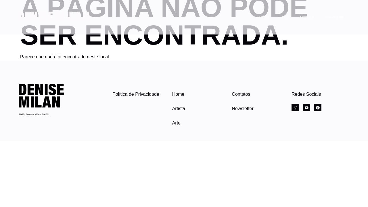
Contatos (241, 94)
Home (178, 94)
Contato (307, 17)
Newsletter (334, 17)
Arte (285, 17)
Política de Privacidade (135, 94)
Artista (264, 17)
